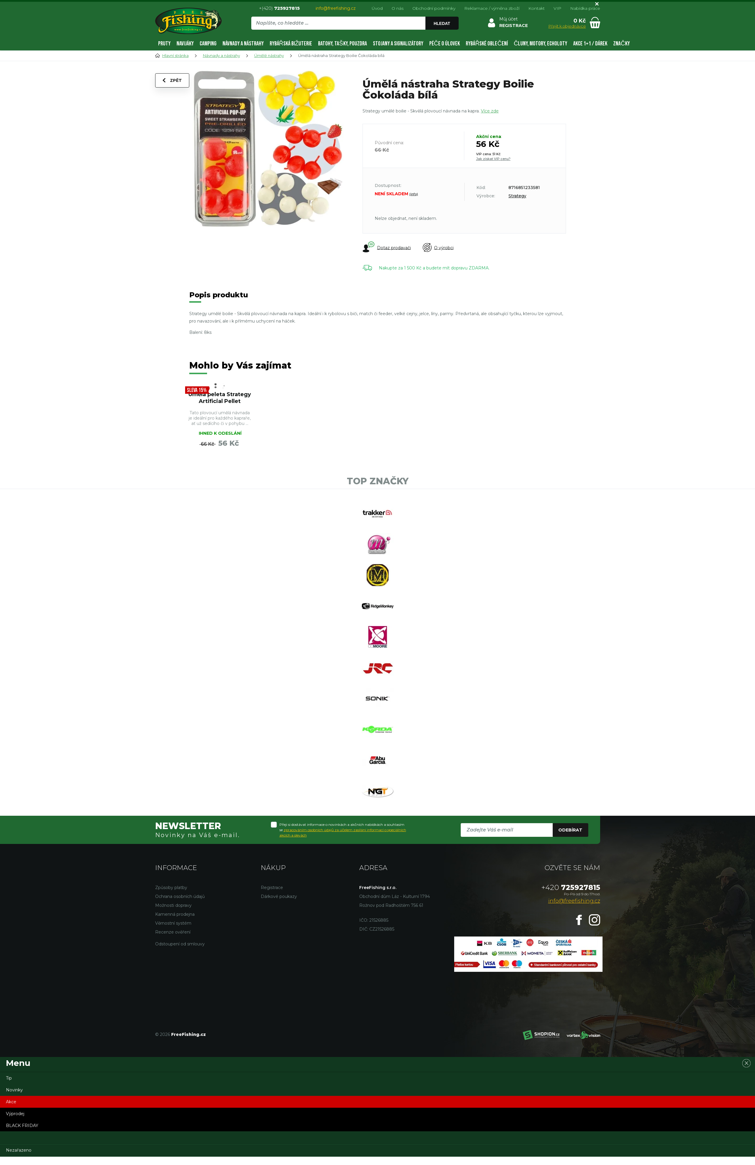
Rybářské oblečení (487, 43)
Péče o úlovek (444, 43)
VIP (557, 8)
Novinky (14, 1090)
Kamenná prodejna (175, 914)
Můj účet (508, 19)
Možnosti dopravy (173, 905)
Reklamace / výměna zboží (491, 8)
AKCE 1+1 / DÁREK (590, 43)
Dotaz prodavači (387, 247)
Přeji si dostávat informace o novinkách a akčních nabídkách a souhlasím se (342, 829)
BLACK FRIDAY (22, 1125)
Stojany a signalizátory (398, 43)
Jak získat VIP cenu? (493, 159)
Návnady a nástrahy (243, 43)
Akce (11, 1101)
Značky (621, 43)
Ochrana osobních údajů (180, 896)
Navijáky (185, 43)
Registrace (272, 887)
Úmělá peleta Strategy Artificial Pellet (219, 397)
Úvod (377, 8)
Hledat (442, 23)
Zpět (172, 80)
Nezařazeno (18, 1150)
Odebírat (570, 830)
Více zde (490, 111)
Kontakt (536, 8)
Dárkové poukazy (279, 896)
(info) (413, 194)
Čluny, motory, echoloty (540, 43)
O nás (397, 8)
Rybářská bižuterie (291, 43)
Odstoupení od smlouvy (180, 944)
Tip (9, 1078)
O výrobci (438, 248)
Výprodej (15, 1113)
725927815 (570, 887)
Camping (208, 43)
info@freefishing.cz (336, 8)
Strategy (517, 196)
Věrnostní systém (173, 923)
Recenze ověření (172, 932)
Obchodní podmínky (433, 8)
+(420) (279, 8)
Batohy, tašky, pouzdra (342, 43)
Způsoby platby (171, 887)
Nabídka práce (585, 8)
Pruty (164, 43)
